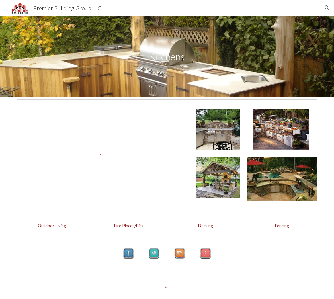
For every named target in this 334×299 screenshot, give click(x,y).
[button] (327, 8)
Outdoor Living (52, 225)
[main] (167, 56)
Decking (205, 225)
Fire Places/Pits (128, 225)
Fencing (282, 225)
